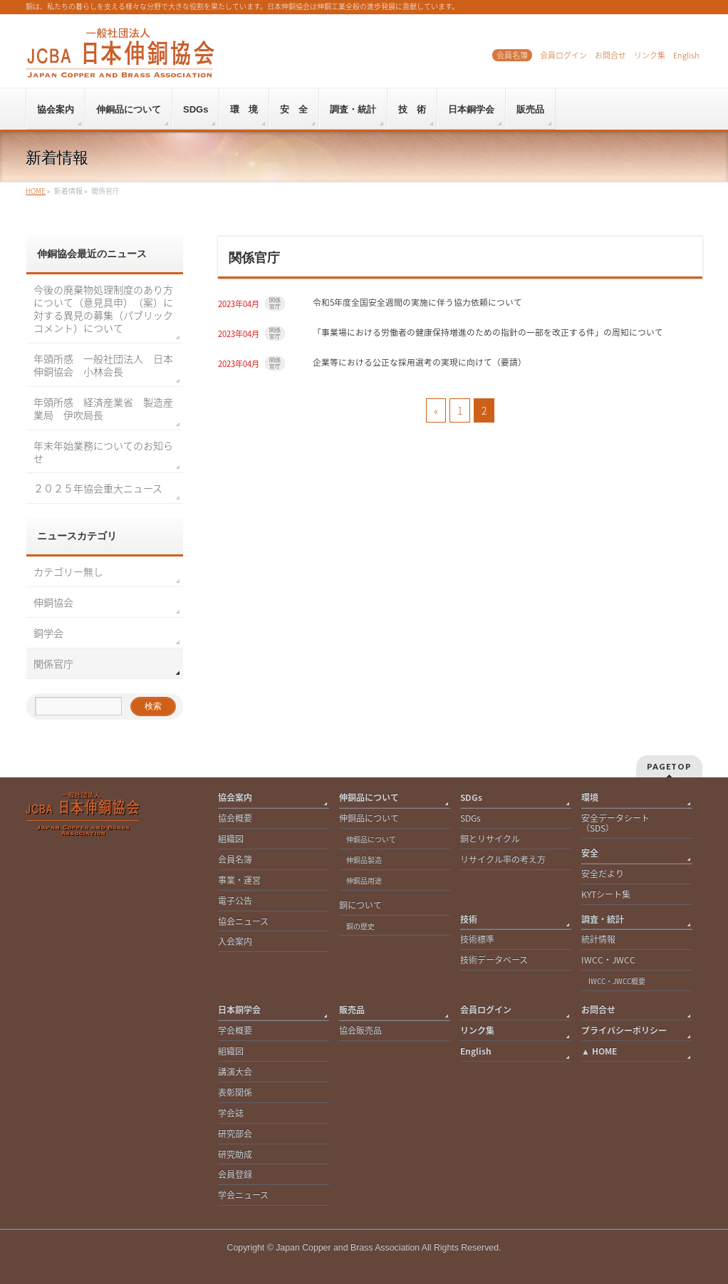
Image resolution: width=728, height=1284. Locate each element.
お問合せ (610, 55)
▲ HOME (599, 1051)
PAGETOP (669, 766)
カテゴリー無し (68, 571)
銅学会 (48, 633)
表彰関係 (235, 1093)
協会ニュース (243, 922)
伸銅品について (369, 798)
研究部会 (235, 1134)
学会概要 (235, 1031)
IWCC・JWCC (608, 960)
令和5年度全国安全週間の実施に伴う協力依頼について (417, 302)
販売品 (352, 1010)
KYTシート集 (605, 895)
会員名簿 (512, 55)
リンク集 (649, 55)
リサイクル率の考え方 (503, 860)
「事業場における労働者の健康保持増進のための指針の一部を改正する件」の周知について (488, 332)
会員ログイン (563, 55)
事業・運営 (239, 880)
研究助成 (235, 1155)
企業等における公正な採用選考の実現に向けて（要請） (419, 362)
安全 (589, 853)
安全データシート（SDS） (615, 823)
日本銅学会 (239, 1010)
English (686, 55)
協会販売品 (360, 1031)
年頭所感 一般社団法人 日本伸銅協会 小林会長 (103, 364)
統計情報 (598, 939)
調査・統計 (602, 919)
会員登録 (235, 1175)
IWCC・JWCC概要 (620, 980)
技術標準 (477, 939)
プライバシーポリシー (624, 1031)
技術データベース (494, 960)
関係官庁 (275, 303)
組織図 (231, 839)
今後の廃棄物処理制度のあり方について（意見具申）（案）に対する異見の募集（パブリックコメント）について (103, 308)
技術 (468, 919)
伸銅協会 (53, 602)
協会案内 (235, 798)
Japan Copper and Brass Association (348, 1248)
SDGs (471, 798)
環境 (589, 798)
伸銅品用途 (364, 880)
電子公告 (235, 901)
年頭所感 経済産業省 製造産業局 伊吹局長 (103, 408)
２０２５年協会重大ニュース (97, 488)
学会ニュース (243, 1195)
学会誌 (231, 1113)
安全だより (602, 874)
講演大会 (235, 1072)
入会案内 (235, 942)
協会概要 (235, 818)
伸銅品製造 (364, 859)
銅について (360, 905)
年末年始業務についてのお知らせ (103, 451)
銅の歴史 (360, 926)
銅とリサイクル (490, 839)
